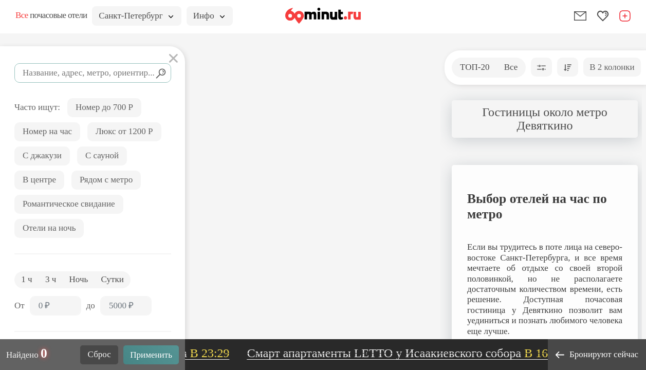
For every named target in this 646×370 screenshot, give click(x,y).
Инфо (209, 16)
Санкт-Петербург (136, 16)
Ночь (78, 279)
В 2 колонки (611, 67)
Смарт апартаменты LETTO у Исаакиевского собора (409, 353)
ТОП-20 (474, 67)
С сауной (102, 155)
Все (511, 67)
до (90, 305)
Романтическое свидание (69, 204)
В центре (39, 179)
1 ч (26, 279)
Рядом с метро (106, 179)
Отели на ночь (49, 228)
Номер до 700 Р (104, 107)
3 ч (50, 279)
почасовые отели (51, 15)
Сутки (112, 279)
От (19, 305)
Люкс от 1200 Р (124, 131)
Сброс (99, 354)
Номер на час (47, 131)
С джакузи (42, 155)
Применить (151, 355)
